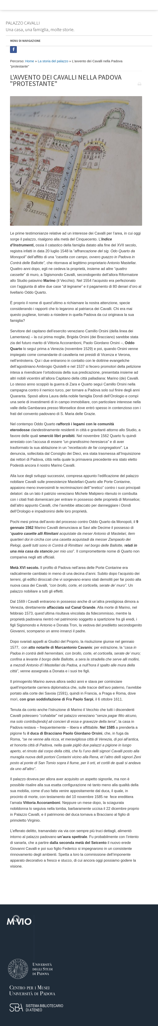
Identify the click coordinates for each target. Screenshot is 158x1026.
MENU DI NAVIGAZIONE (25, 41)
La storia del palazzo (53, 61)
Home (29, 61)
